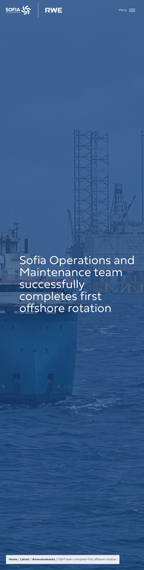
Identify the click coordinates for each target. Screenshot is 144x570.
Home (13, 559)
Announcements (43, 559)
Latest (24, 559)
